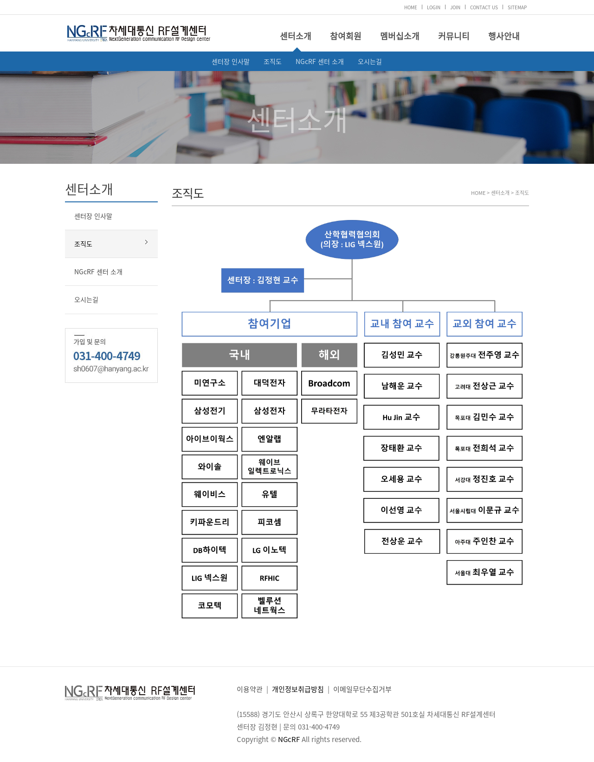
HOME (410, 7)
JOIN (455, 7)
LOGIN (433, 7)
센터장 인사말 (231, 61)
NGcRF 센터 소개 (320, 61)
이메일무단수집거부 (362, 689)
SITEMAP (517, 7)
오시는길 (370, 61)
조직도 (273, 61)
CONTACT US (484, 7)
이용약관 (250, 689)
